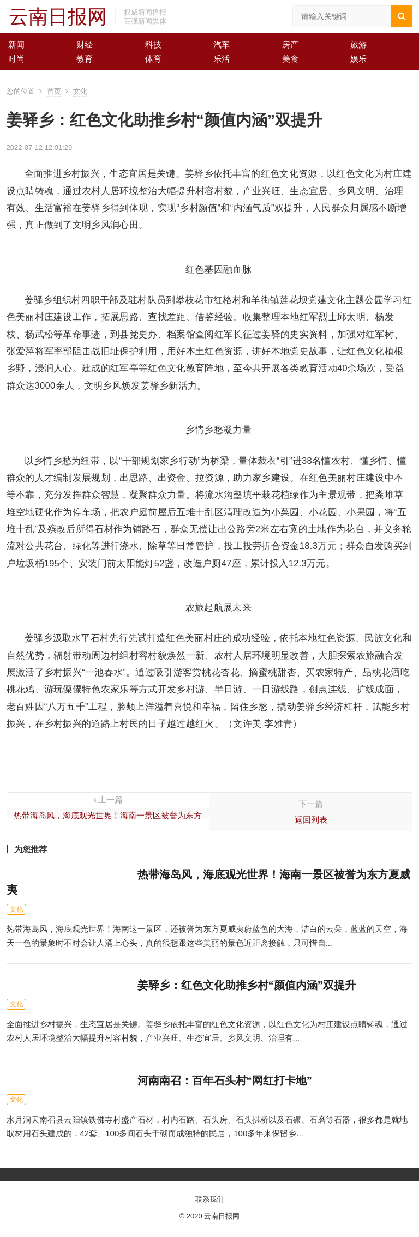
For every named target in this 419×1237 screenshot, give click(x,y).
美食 (290, 58)
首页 (54, 91)
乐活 (221, 58)
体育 (153, 58)
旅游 (358, 44)
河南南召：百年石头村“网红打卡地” (224, 1081)
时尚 (16, 58)
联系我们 (209, 1199)
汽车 (221, 44)
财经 (84, 44)
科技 (153, 44)
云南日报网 (58, 16)
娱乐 (358, 58)
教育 (84, 58)
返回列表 (311, 819)
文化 (80, 91)
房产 (290, 44)
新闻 (16, 44)
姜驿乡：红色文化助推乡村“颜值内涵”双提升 (246, 985)
